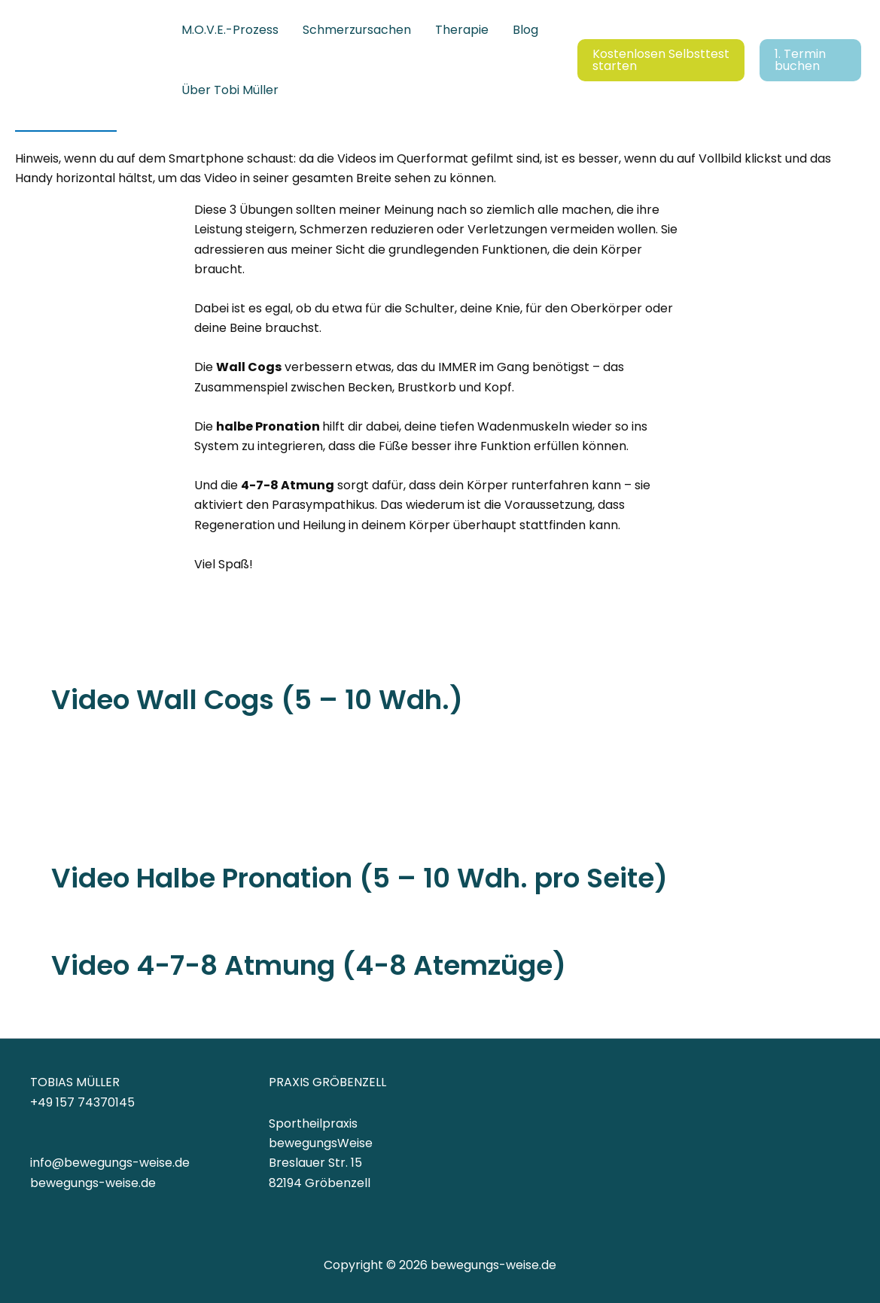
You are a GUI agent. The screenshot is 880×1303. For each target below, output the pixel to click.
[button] (661, 60)
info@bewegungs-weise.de (110, 1162)
